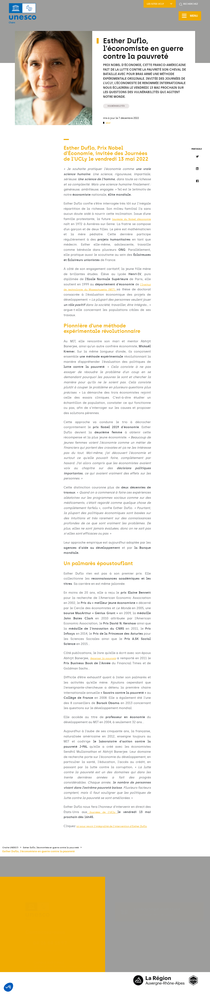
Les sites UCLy (160, 4)
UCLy (109, 123)
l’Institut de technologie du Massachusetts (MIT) (105, 290)
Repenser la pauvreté (109, 658)
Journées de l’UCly (103, 812)
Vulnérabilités (118, 105)
